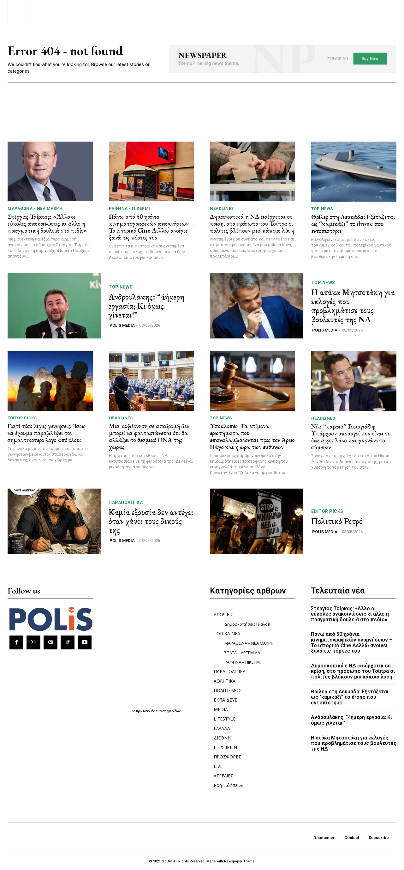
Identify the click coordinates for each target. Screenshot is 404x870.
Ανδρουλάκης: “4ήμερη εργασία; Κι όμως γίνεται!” (146, 306)
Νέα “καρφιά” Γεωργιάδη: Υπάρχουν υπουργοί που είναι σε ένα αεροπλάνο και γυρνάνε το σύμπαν (350, 436)
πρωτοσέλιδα (146, 711)
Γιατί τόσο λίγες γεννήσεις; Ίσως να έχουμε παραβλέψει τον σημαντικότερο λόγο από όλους (47, 433)
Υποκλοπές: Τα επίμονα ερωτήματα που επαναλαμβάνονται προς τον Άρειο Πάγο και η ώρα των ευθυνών (252, 436)
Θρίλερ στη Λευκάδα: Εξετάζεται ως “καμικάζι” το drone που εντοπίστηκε (353, 224)
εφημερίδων (172, 711)
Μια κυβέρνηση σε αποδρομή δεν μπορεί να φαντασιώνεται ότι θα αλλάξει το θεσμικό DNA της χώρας (149, 436)
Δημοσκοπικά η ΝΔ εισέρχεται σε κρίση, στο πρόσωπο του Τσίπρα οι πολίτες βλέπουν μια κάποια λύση (252, 224)
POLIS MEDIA (122, 325)
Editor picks (22, 418)
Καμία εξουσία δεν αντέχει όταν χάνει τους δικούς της (151, 521)
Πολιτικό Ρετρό (337, 521)
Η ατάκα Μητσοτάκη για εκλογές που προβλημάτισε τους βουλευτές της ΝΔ (353, 306)
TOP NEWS (322, 209)
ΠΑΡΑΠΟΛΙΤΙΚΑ (126, 502)
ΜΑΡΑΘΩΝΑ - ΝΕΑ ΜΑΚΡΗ (35, 209)
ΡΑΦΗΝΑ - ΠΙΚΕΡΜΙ (129, 209)
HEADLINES (222, 209)
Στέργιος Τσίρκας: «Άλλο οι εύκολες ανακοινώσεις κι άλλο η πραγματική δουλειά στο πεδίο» (47, 224)
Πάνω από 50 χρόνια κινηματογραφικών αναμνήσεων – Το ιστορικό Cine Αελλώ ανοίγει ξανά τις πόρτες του (151, 227)
